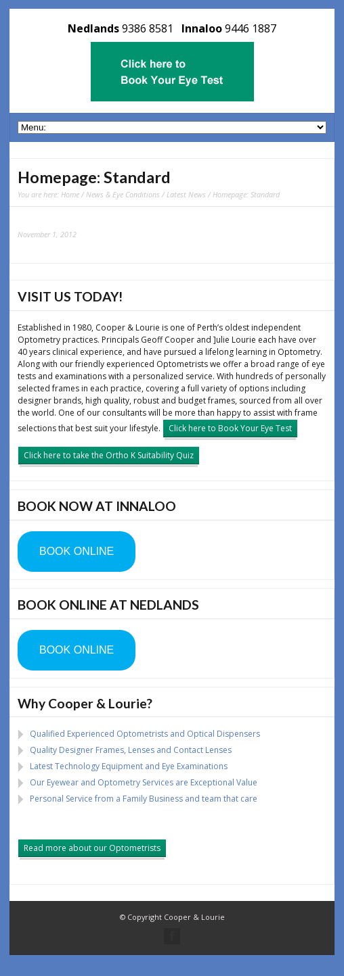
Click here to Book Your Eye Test (230, 428)
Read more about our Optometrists (92, 848)
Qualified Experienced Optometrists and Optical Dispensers (145, 733)
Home (70, 194)
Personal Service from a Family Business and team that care (143, 798)
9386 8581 (147, 28)
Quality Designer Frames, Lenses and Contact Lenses (131, 750)
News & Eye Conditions (123, 194)
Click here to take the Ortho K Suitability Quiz (109, 455)
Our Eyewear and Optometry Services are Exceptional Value (143, 782)
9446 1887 (250, 28)
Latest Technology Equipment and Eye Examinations (129, 766)
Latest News (186, 194)
